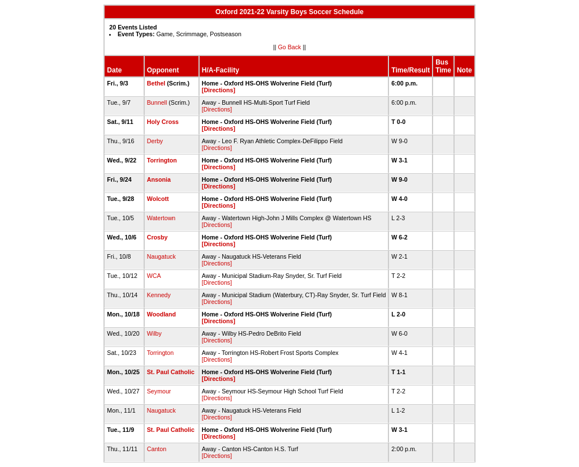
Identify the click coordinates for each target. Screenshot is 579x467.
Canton (156, 448)
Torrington (162, 160)
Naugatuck (161, 256)
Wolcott (158, 198)
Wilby (154, 333)
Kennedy (159, 295)
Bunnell (157, 102)
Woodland (161, 314)
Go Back (289, 47)
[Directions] (218, 90)
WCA (154, 275)
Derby (155, 141)
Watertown (161, 218)
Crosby (157, 237)
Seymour (159, 391)
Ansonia (159, 179)
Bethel (156, 83)
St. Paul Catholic (171, 372)
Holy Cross (163, 121)
